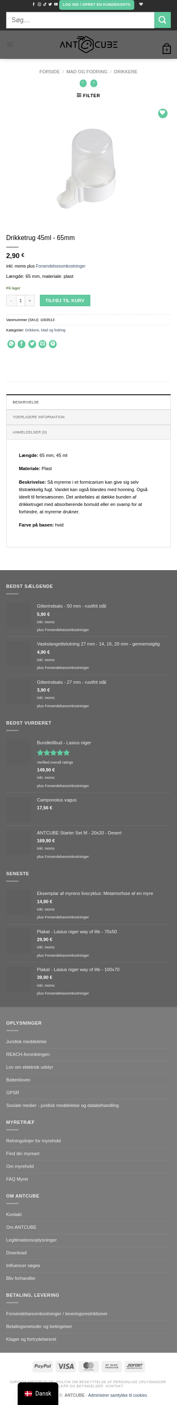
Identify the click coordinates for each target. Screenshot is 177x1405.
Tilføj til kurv (65, 300)
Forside (49, 71)
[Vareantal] (20, 300)
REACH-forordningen (28, 1054)
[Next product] (83, 83)
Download (16, 1252)
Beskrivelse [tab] (26, 402)
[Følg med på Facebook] (33, 4)
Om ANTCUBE (21, 1227)
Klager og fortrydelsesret (31, 1339)
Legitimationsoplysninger (31, 1239)
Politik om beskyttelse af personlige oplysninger (111, 1382)
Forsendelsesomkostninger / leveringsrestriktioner (57, 1313)
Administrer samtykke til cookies (117, 1395)
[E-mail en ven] (42, 344)
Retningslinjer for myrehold (33, 1140)
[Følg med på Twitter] (50, 4)
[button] (96, 5)
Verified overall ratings (55, 762)
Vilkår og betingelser (79, 1386)
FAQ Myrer (17, 1179)
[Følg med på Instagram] (39, 4)
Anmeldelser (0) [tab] (30, 432)
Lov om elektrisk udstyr (29, 1067)
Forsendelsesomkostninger (60, 266)
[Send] (162, 20)
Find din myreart (22, 1153)
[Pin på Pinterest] (52, 344)
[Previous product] (94, 83)
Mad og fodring (87, 71)
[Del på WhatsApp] (11, 344)
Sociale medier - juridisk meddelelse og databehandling (62, 1105)
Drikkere (126, 71)
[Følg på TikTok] (44, 4)
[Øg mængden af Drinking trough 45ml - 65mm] (30, 300)
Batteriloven (18, 1079)
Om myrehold (20, 1166)
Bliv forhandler (21, 1278)
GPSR (12, 1092)
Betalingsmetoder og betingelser (39, 1326)
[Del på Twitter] (32, 344)
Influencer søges (23, 1265)
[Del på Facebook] (21, 344)
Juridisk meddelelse (26, 1041)
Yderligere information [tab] (38, 417)
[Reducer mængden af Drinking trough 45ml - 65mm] (11, 300)
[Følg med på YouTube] (55, 4)
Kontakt (14, 1214)
